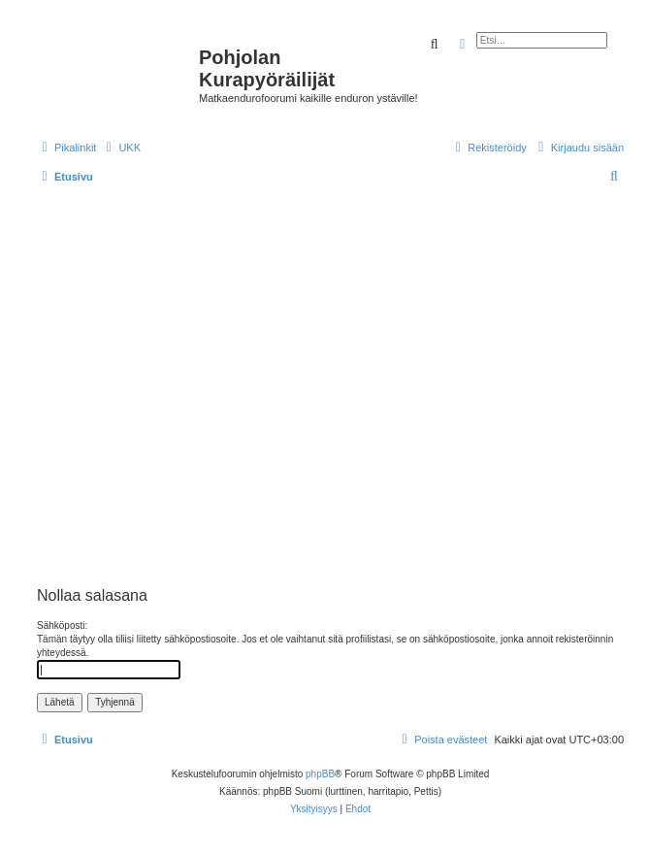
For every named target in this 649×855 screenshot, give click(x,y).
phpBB (320, 774)
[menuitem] (121, 147)
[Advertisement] (182, 385)
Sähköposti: (62, 625)
